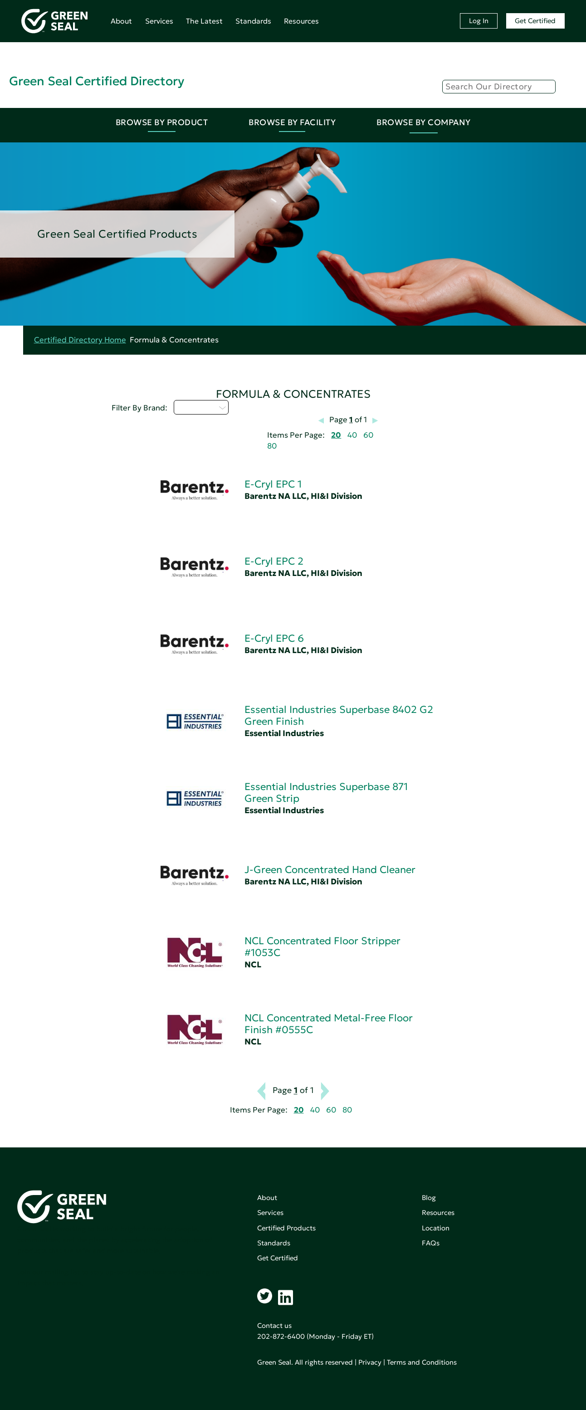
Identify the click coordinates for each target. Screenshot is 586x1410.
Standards (253, 20)
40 (352, 435)
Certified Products (286, 1228)
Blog (429, 1197)
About (121, 20)
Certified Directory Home (80, 340)
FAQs (431, 1243)
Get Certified (535, 20)
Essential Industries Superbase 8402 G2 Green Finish (338, 715)
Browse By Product (162, 122)
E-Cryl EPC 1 (273, 484)
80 (272, 446)
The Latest (204, 20)
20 (336, 435)
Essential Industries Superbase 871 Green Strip (326, 793)
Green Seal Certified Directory (96, 80)
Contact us (274, 1325)
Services (159, 20)
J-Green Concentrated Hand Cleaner (329, 870)
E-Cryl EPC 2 (273, 561)
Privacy (369, 1362)
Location (435, 1228)
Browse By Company (423, 122)
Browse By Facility (292, 122)
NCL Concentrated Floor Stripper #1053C (322, 947)
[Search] (499, 86)
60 (368, 435)
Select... (201, 407)
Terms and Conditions (422, 1362)
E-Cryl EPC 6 (274, 638)
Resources (301, 20)
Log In (478, 20)
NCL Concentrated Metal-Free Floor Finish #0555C (328, 1024)
